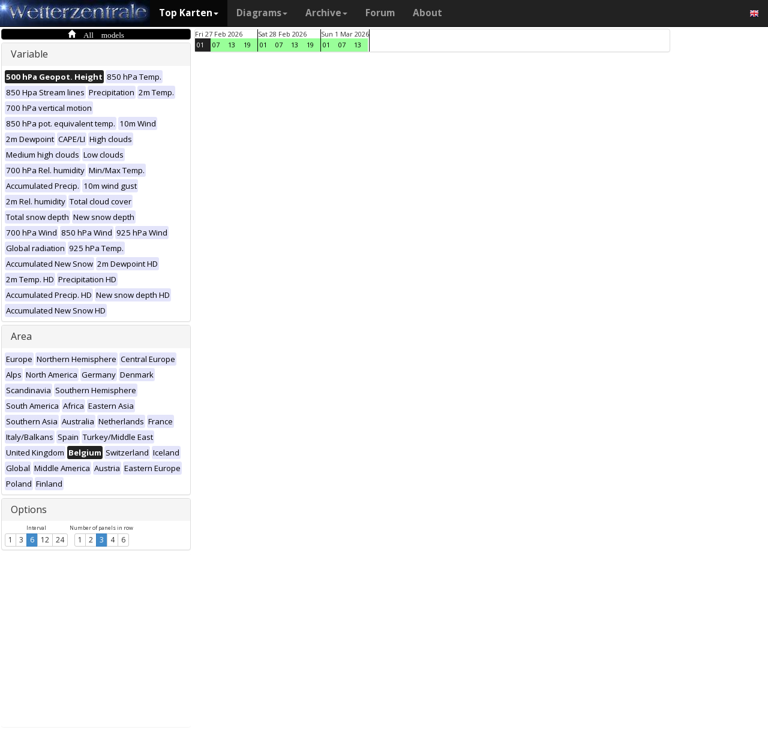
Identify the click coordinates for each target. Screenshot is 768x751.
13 (231, 44)
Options (29, 509)
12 (45, 540)
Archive (326, 13)
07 (216, 44)
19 (247, 44)
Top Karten (188, 13)
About (427, 13)
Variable (29, 54)
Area (21, 336)
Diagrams (261, 13)
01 (200, 44)
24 (60, 540)
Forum (380, 13)
